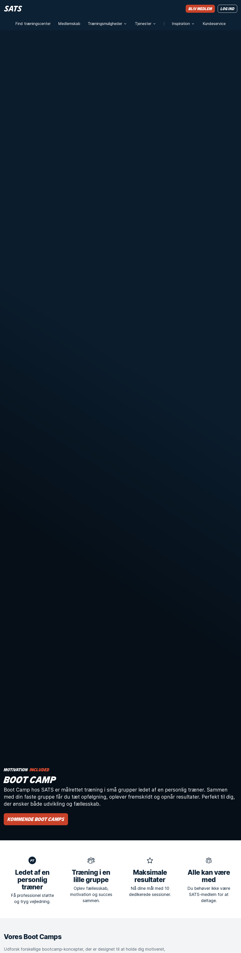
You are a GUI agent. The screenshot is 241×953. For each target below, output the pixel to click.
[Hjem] (13, 9)
